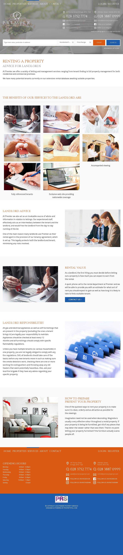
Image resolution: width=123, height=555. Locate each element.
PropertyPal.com (70, 551)
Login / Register (108, 4)
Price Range (81, 42)
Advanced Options (111, 48)
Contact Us (75, 343)
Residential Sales (66, 42)
